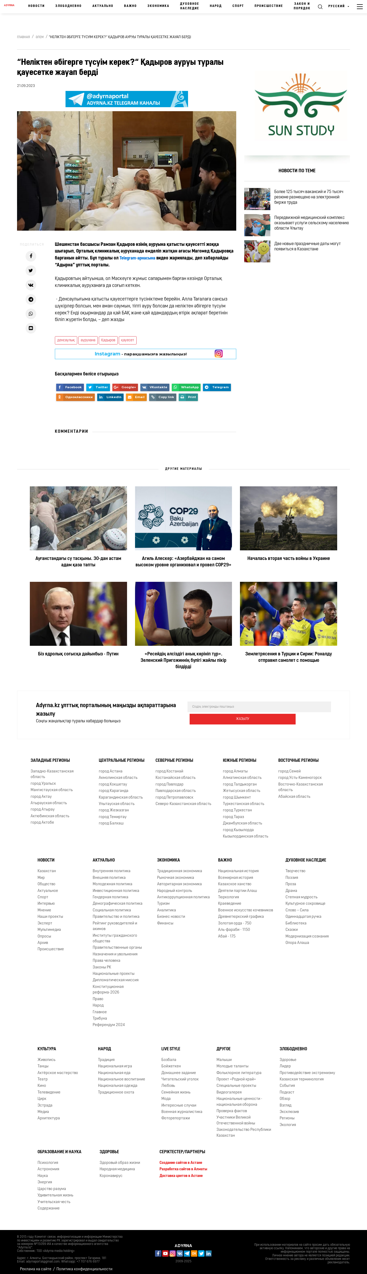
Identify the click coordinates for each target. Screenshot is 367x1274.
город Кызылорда (238, 826)
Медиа (43, 1108)
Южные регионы (239, 757)
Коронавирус (111, 1172)
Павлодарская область (176, 787)
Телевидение (49, 1089)
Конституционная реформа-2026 (108, 986)
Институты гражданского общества (115, 934)
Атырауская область (49, 800)
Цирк (42, 1095)
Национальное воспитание (121, 1076)
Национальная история (238, 868)
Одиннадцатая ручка (303, 913)
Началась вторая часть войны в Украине (288, 558)
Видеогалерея (229, 1089)
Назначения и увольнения (115, 951)
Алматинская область (242, 774)
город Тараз (233, 813)
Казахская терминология (302, 1076)
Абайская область (294, 793)
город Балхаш (111, 820)
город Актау (41, 793)
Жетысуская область (241, 787)
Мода (166, 1095)
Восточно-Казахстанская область (300, 783)
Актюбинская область (50, 813)
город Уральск (43, 780)
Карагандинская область (121, 794)
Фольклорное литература (239, 1069)
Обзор (285, 1095)
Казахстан (47, 868)
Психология (48, 1159)
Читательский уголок (180, 1076)
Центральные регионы (121, 757)
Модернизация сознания (307, 933)
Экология (288, 1121)
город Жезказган (114, 807)
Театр (43, 1076)
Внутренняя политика (112, 868)
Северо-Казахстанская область (183, 800)
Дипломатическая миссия (115, 977)
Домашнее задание (178, 1069)
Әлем (40, 37)
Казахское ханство (234, 881)
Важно (130, 6)
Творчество (295, 868)
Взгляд (285, 1102)
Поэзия (292, 874)
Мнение (44, 907)
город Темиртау (113, 813)
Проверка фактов (232, 1107)
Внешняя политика (109, 874)
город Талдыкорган (240, 781)
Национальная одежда (117, 1082)
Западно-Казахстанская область (52, 770)
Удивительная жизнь (55, 1192)
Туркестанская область (243, 800)
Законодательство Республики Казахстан (244, 1129)
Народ (216, 6)
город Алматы (235, 768)
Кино (42, 1082)
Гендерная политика (110, 894)
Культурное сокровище (305, 900)
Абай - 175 (226, 933)
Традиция (106, 1056)
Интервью (46, 900)
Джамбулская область (242, 820)
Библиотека (296, 920)
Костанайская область (175, 774)
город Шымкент (237, 794)
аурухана (88, 340)
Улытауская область (116, 800)
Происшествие (269, 6)
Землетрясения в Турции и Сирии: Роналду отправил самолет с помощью (288, 657)
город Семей (289, 768)
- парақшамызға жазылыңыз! (141, 354)
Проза (291, 881)
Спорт (238, 6)
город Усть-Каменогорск (300, 774)
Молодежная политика (112, 881)
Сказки (292, 926)
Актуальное (48, 887)
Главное (100, 1008)
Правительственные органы (117, 944)
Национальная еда (114, 1069)
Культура (47, 1045)
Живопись (46, 1056)
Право (98, 995)
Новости (36, 6)
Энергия (45, 1179)
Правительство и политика (116, 913)
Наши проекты (50, 913)
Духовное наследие (189, 6)
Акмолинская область (118, 774)
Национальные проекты (113, 970)
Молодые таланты (232, 1063)
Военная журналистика (181, 1108)
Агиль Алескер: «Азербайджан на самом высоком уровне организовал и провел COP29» (183, 562)
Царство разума (52, 1185)
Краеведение (229, 900)
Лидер (285, 1063)
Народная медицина (117, 1166)
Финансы (165, 920)
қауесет (127, 340)
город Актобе (42, 819)
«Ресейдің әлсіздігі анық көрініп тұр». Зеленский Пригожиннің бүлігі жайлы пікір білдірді (183, 661)
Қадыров (108, 340)
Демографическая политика (117, 900)
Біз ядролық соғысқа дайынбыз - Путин (78, 654)
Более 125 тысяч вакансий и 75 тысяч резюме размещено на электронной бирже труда (313, 198)
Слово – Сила (297, 907)
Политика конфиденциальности (84, 1266)
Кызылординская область (245, 833)
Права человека (106, 957)
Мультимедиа (49, 926)
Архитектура (49, 1115)
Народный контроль (174, 887)
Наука (43, 1172)
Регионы (287, 1115)
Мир (41, 874)
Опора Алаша (297, 939)
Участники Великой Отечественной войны (236, 1116)
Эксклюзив (289, 1108)
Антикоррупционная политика (183, 894)
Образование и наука (59, 1148)
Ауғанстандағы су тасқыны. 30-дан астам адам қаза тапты (78, 562)
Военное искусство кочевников (245, 907)
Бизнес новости (171, 913)
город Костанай (169, 768)
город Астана (111, 768)
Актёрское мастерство (58, 1069)
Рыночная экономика (175, 874)
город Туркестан (237, 807)
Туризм (163, 900)
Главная (23, 37)
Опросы (44, 933)
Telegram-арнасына (139, 258)
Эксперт (45, 920)
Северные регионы (174, 757)
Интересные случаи (178, 1102)
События (287, 1082)
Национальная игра (115, 1063)
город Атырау (43, 806)
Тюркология (228, 894)
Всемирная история (235, 874)
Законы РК (102, 963)
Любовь (168, 1082)
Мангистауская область (52, 786)
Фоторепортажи (175, 1115)
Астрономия (48, 1166)
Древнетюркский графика (241, 913)
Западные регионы (50, 757)
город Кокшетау (113, 781)
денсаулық (66, 340)
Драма (291, 887)
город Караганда (113, 787)
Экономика (158, 6)
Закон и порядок (302, 6)
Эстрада (45, 1102)
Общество (46, 881)
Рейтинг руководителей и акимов (115, 922)
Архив (43, 939)
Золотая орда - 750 (234, 920)
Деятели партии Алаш (237, 887)
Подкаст (287, 1089)
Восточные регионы (298, 757)
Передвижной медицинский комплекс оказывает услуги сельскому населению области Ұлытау (314, 229)
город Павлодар (170, 781)
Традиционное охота (116, 1089)
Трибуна (100, 1015)
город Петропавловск (174, 794)
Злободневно (68, 6)
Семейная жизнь (175, 1089)
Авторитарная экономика (179, 881)
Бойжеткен (171, 1063)
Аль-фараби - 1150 (234, 926)
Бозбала (168, 1056)
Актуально (102, 6)
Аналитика (166, 907)
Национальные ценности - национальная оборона (239, 1098)
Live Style (170, 1045)
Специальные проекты (236, 1082)
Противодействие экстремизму (307, 1069)
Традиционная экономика (179, 868)
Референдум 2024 (109, 1021)
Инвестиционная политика (116, 887)
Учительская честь (54, 1198)
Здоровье (288, 1056)
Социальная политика (112, 907)
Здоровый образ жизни (120, 1159)
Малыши (224, 1056)
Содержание (49, 1205)
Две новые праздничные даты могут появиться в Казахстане (312, 257)
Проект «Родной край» (236, 1076)
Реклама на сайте (35, 1266)
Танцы (43, 1063)
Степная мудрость (301, 894)
